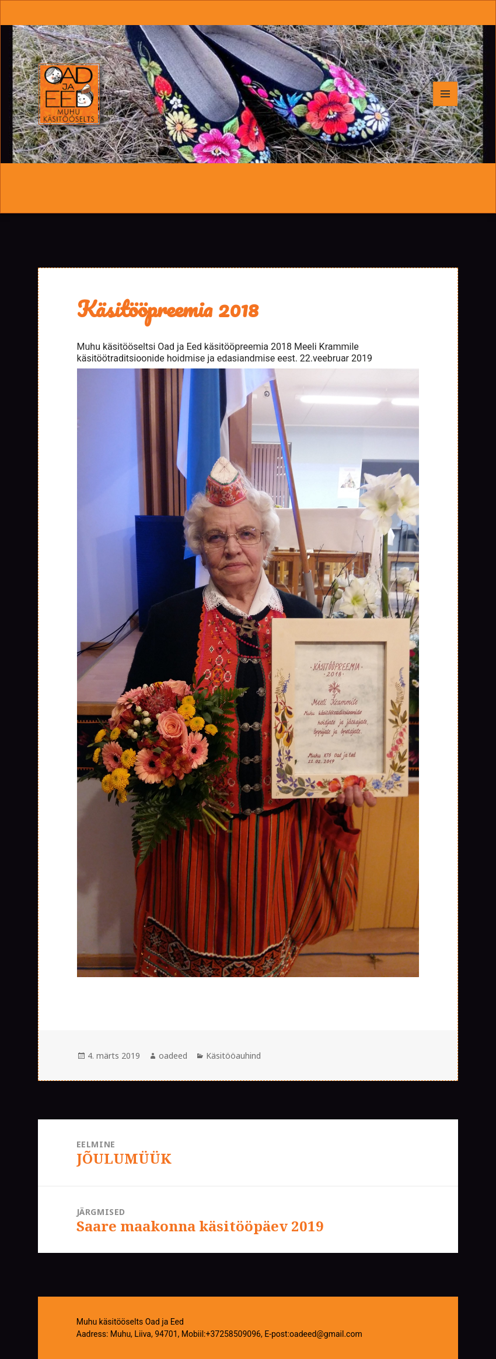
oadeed (173, 1055)
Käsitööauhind (233, 1055)
